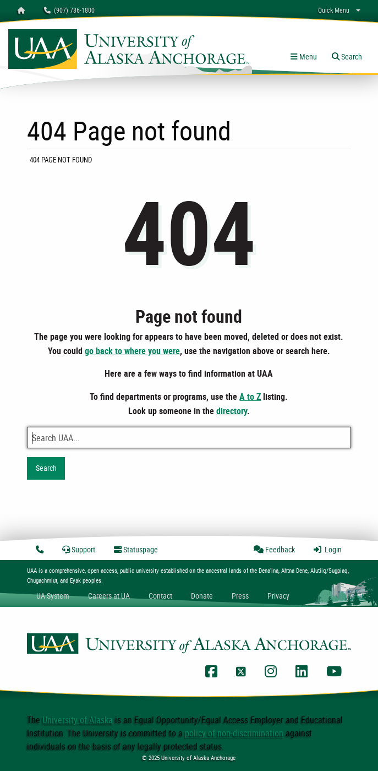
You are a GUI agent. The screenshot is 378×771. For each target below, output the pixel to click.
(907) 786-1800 (69, 10)
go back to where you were (132, 351)
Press (240, 595)
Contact (160, 595)
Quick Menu (333, 10)
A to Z (250, 396)
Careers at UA (109, 595)
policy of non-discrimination (234, 733)
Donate (202, 595)
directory (231, 411)
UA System (52, 595)
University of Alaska (77, 720)
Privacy (278, 595)
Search (46, 468)
